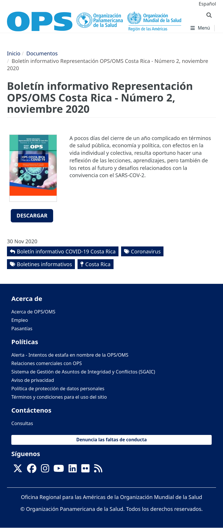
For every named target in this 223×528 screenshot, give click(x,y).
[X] (17, 470)
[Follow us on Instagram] (45, 470)
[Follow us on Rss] (98, 470)
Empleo (19, 320)
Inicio (13, 53)
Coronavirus (146, 251)
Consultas (22, 423)
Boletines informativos (44, 264)
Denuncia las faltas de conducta (111, 440)
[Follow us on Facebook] (31, 470)
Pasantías (22, 328)
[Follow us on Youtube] (58, 470)
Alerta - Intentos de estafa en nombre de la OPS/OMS (69, 355)
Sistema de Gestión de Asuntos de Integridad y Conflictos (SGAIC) (83, 372)
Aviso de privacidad (32, 380)
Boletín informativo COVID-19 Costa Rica (66, 251)
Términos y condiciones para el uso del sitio (59, 397)
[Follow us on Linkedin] (73, 470)
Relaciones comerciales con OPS (46, 363)
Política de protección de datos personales (58, 388)
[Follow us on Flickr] (85, 470)
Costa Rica (98, 264)
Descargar (32, 215)
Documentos (42, 53)
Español (207, 4)
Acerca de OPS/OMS (33, 312)
